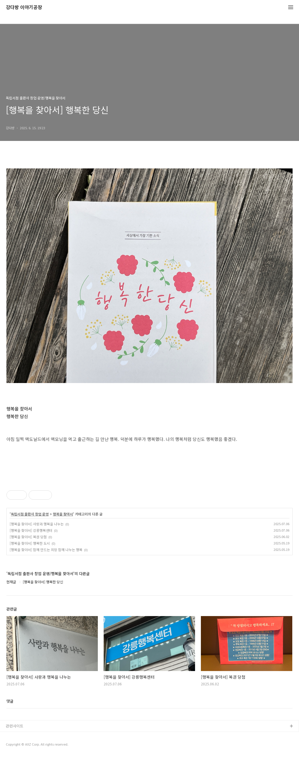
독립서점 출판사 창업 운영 (30, 514)
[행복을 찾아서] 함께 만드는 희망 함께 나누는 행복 (46, 549)
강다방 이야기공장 (24, 7)
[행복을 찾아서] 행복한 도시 (30, 543)
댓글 (9, 701)
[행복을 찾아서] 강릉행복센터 (31, 530)
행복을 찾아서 (63, 514)
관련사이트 (14, 726)
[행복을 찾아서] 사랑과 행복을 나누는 (37, 523)
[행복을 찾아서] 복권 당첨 (28, 536)
